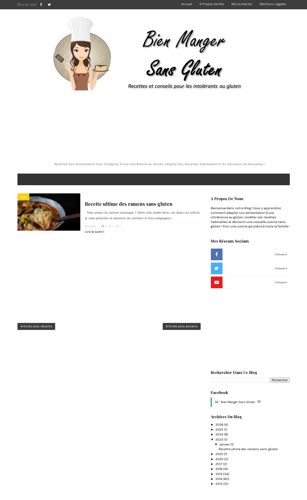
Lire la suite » (95, 232)
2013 (219, 484)
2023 (220, 440)
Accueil (186, 4)
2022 (220, 454)
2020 (220, 459)
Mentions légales (273, 4)
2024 (220, 434)
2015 (219, 474)
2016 (219, 469)
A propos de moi (211, 4)
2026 (220, 425)
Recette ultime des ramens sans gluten (128, 204)
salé (23, 197)
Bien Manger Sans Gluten (238, 402)
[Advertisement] (153, 127)
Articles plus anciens (182, 326)
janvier (224, 444)
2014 (219, 479)
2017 (219, 464)
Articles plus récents (36, 326)
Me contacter (241, 4)
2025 (220, 430)
